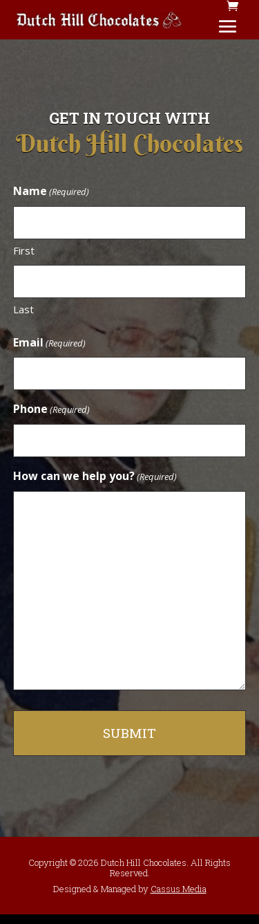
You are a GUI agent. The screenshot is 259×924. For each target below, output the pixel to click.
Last (23, 309)
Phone (51, 409)
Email (49, 343)
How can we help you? (95, 477)
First (24, 250)
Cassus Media (179, 889)
